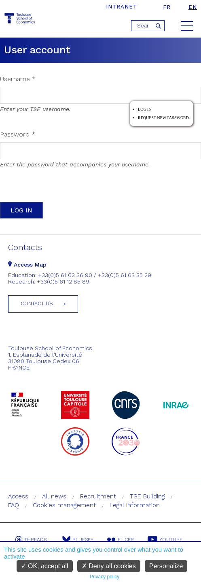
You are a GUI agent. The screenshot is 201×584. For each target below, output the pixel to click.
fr (167, 7)
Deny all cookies (109, 566)
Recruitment (98, 496)
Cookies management (64, 505)
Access (18, 496)
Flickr (120, 539)
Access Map (27, 264)
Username (18, 79)
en (192, 7)
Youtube (165, 539)
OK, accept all (44, 566)
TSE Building (147, 496)
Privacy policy (104, 577)
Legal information (135, 505)
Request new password (163, 118)
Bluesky (77, 539)
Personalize (166, 566)
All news (54, 496)
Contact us (37, 303)
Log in (145, 109)
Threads (31, 539)
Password (17, 134)
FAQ (13, 505)
